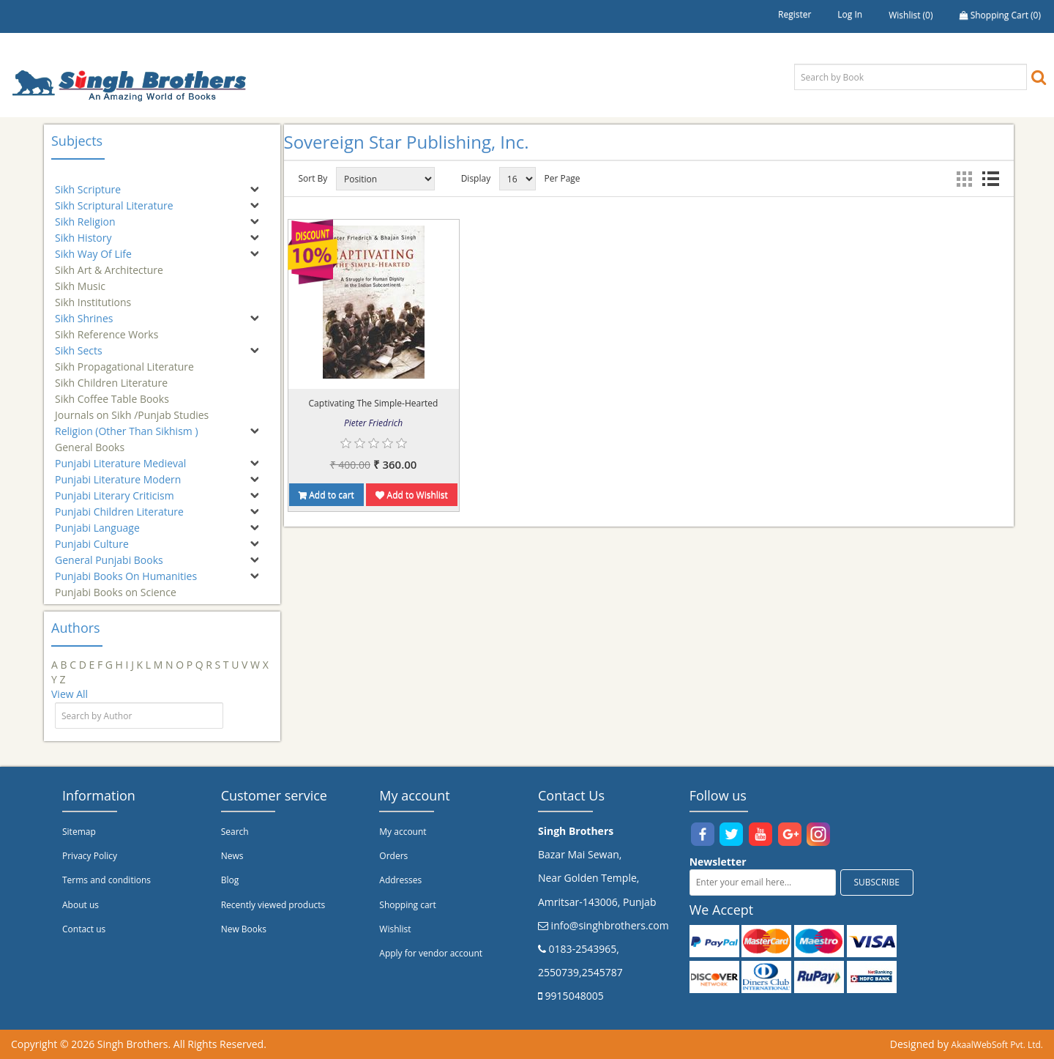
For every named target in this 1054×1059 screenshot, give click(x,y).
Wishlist (395, 929)
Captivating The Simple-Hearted (373, 403)
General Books (89, 440)
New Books (243, 929)
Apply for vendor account (430, 953)
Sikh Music (80, 279)
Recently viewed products (273, 905)
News (232, 856)
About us (80, 905)
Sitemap (79, 831)
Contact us (83, 929)
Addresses (400, 880)
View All (69, 694)
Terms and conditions (106, 880)
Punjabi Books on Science (115, 585)
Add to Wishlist (411, 494)
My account (402, 831)
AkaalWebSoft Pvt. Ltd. (997, 1044)
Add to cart (326, 494)
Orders (393, 856)
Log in (849, 14)
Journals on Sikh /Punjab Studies (132, 408)
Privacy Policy (89, 856)
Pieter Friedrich (373, 423)
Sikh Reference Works (106, 327)
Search (235, 831)
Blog (230, 880)
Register (794, 14)
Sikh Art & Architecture (109, 263)
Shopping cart (407, 905)
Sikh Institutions (93, 295)
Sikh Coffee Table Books (112, 392)
